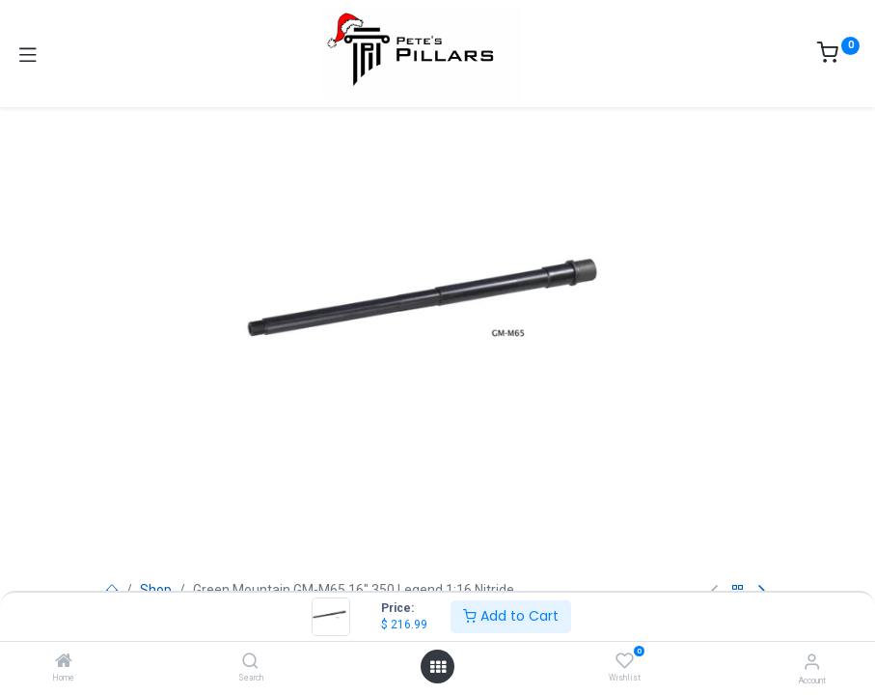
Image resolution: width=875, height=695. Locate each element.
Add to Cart (511, 616)
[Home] (63, 662)
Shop (156, 590)
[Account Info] (812, 662)
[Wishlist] (625, 661)
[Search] (250, 662)
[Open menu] (438, 667)
